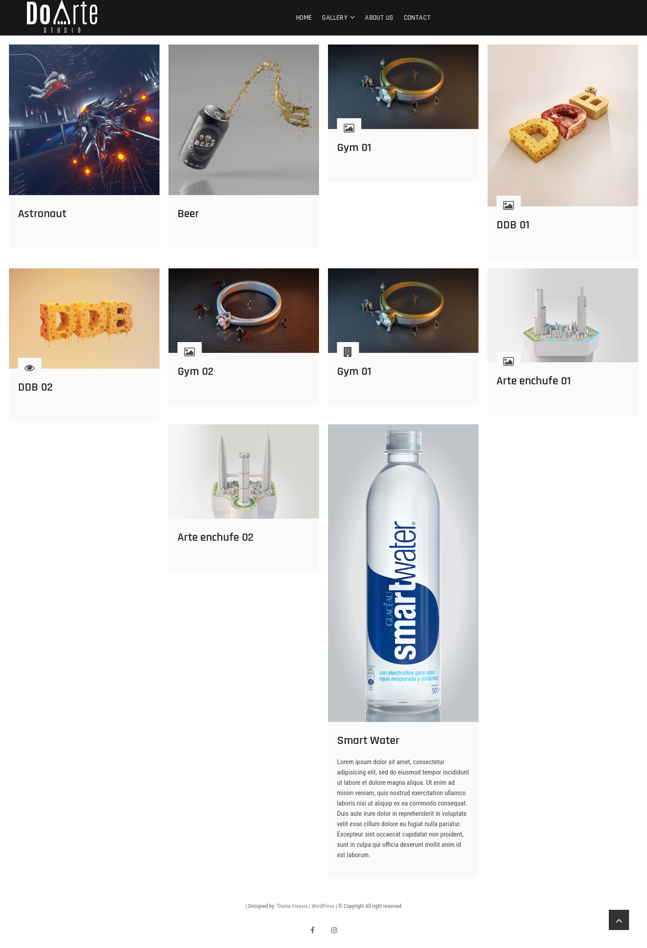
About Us (379, 17)
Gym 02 (195, 371)
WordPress (322, 906)
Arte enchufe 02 (215, 537)
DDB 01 (512, 225)
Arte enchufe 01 (533, 381)
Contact (417, 17)
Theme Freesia (291, 906)
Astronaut (42, 213)
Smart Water (368, 740)
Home (304, 17)
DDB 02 (35, 387)
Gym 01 (354, 147)
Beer (188, 213)
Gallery (334, 17)
